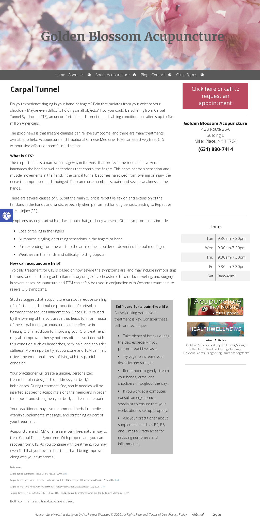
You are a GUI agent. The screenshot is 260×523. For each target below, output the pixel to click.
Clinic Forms (186, 74)
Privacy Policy (177, 514)
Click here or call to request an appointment (215, 96)
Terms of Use (158, 514)
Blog (144, 74)
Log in (217, 514)
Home (60, 74)
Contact (158, 74)
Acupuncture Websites (50, 514)
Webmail (197, 514)
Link (64, 473)
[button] (6, 215)
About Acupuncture (112, 74)
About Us (76, 74)
